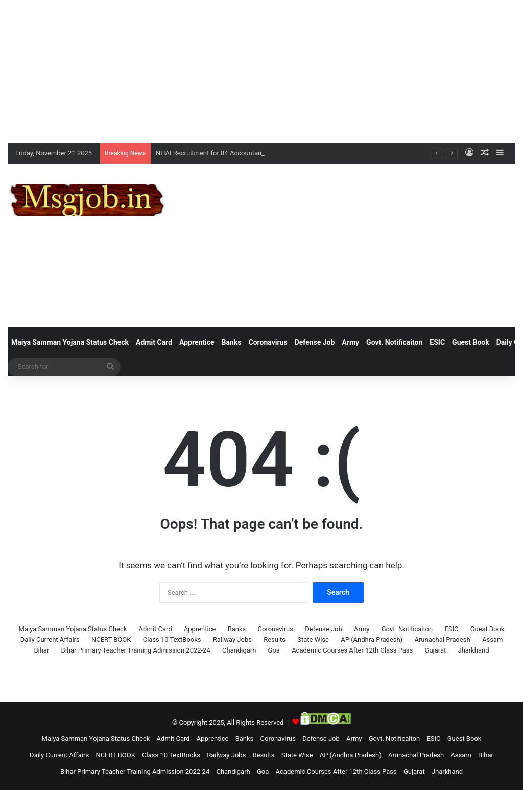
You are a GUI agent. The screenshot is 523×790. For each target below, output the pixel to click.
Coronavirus (268, 342)
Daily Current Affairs (50, 639)
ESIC (437, 342)
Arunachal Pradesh (442, 639)
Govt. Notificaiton (394, 342)
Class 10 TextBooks (172, 639)
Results (275, 639)
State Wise (313, 639)
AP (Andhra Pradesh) (371, 639)
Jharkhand (473, 650)
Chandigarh (239, 650)
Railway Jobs (232, 639)
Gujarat (435, 650)
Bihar (41, 650)
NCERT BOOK (111, 639)
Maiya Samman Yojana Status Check (70, 342)
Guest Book (470, 342)
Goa (274, 650)
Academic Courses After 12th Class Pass (352, 650)
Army (350, 342)
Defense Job (315, 342)
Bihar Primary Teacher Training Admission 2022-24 (135, 650)
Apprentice (197, 342)
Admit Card (154, 342)
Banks (232, 342)
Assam (492, 639)
